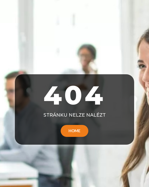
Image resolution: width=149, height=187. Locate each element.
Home (74, 130)
